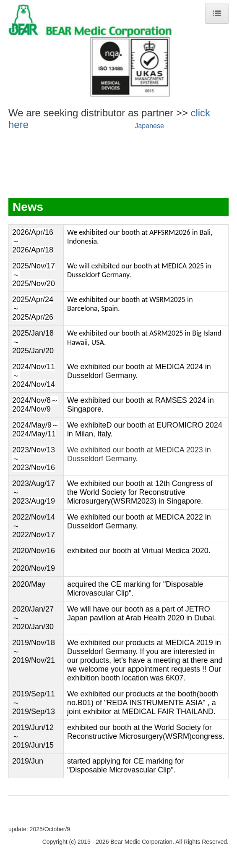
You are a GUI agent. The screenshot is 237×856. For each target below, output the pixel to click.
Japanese (149, 125)
